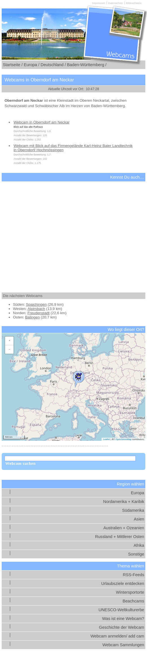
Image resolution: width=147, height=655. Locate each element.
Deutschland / (53, 64)
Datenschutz (115, 3)
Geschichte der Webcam (121, 627)
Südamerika (133, 510)
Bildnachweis (133, 3)
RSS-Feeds (133, 574)
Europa (137, 493)
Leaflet (106, 439)
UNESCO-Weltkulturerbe (121, 610)
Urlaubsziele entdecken (122, 583)
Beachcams (133, 601)
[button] (78, 378)
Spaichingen (36, 304)
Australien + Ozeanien (123, 528)
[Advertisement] (73, 232)
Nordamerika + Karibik (123, 501)
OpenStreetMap (123, 439)
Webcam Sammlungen (123, 645)
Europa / (31, 64)
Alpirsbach (36, 309)
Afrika (139, 545)
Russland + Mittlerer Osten (119, 536)
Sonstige (136, 554)
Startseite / (13, 64)
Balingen (32, 317)
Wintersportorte (130, 592)
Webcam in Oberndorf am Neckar (41, 122)
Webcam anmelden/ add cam (117, 636)
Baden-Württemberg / (86, 64)
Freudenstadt (38, 313)
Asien (139, 519)
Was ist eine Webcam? (123, 618)
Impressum (98, 3)
